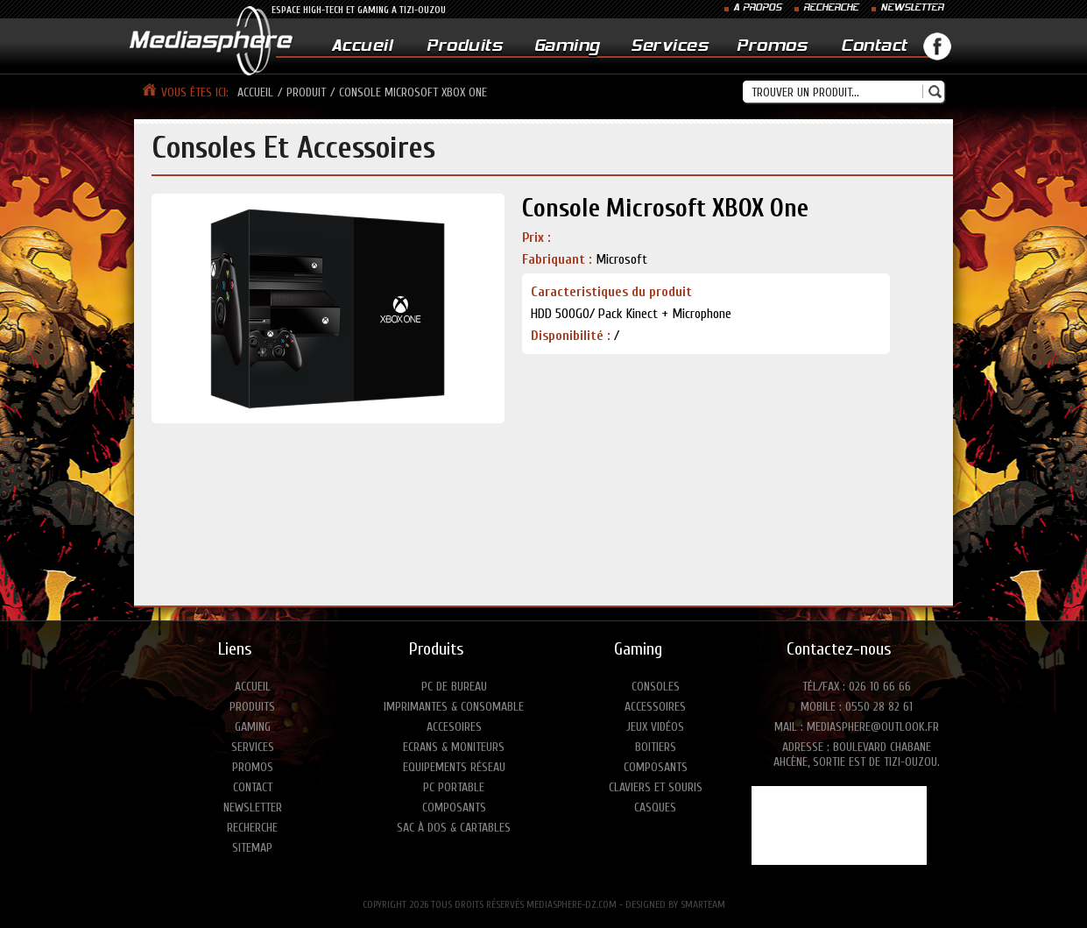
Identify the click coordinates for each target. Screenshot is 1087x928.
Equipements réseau (454, 767)
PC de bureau (454, 686)
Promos (772, 47)
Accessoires (655, 706)
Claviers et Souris (655, 787)
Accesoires (454, 726)
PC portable (453, 787)
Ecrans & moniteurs (454, 747)
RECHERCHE (830, 8)
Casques (655, 807)
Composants (454, 807)
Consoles (656, 686)
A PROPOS (757, 8)
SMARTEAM (703, 904)
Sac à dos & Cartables (454, 827)
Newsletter (252, 807)
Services (669, 47)
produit (306, 92)
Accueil (362, 47)
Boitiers (655, 747)
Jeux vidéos (655, 726)
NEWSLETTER (911, 8)
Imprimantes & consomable (454, 706)
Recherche (252, 827)
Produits (464, 47)
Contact (874, 47)
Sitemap (252, 847)
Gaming (567, 47)
